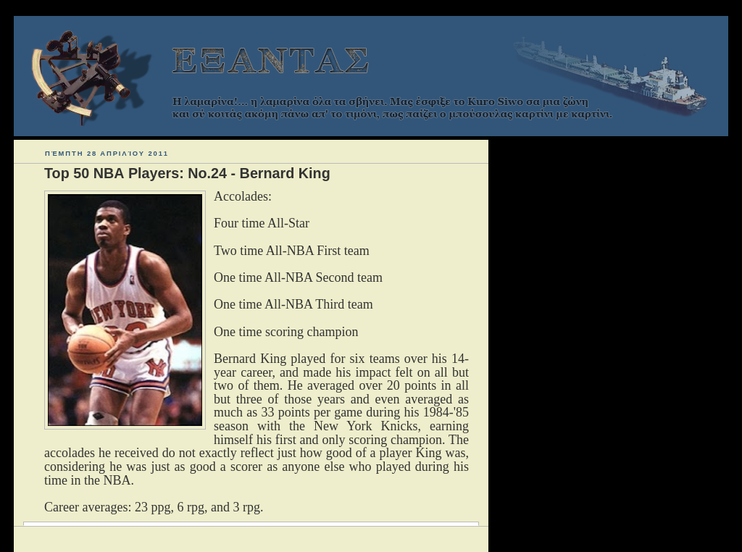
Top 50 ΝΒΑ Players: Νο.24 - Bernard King (187, 173)
